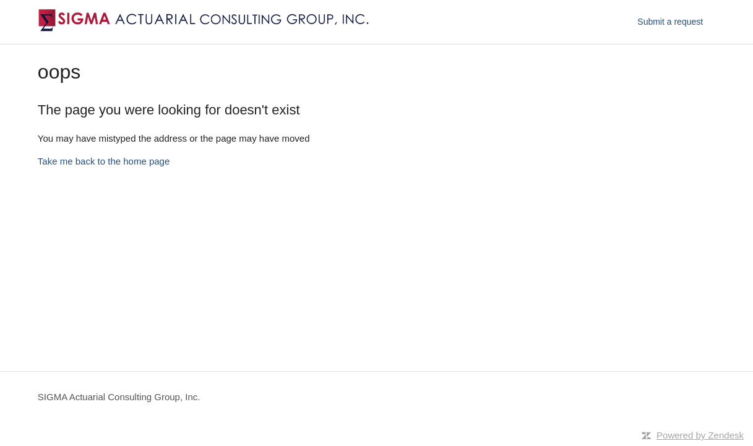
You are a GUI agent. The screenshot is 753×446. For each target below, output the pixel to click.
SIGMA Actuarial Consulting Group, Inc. (119, 397)
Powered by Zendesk (700, 435)
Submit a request (670, 22)
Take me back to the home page (104, 161)
